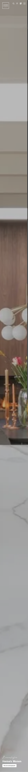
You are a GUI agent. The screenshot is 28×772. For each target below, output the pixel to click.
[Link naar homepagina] (5, 5)
